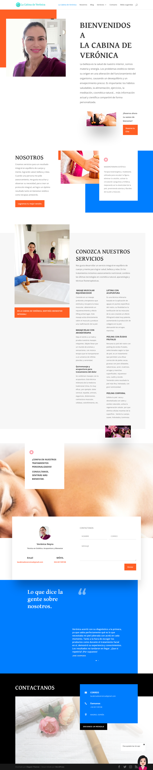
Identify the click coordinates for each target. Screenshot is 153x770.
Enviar (130, 567)
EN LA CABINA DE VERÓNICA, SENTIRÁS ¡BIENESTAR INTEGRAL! (39, 312)
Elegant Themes (32, 767)
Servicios (100, 5)
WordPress (59, 767)
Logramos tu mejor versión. (30, 204)
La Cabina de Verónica (67, 5)
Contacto (113, 5)
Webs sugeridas (126, 5)
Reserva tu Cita (130, 130)
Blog (92, 5)
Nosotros (83, 5)
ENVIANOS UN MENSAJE (93, 726)
